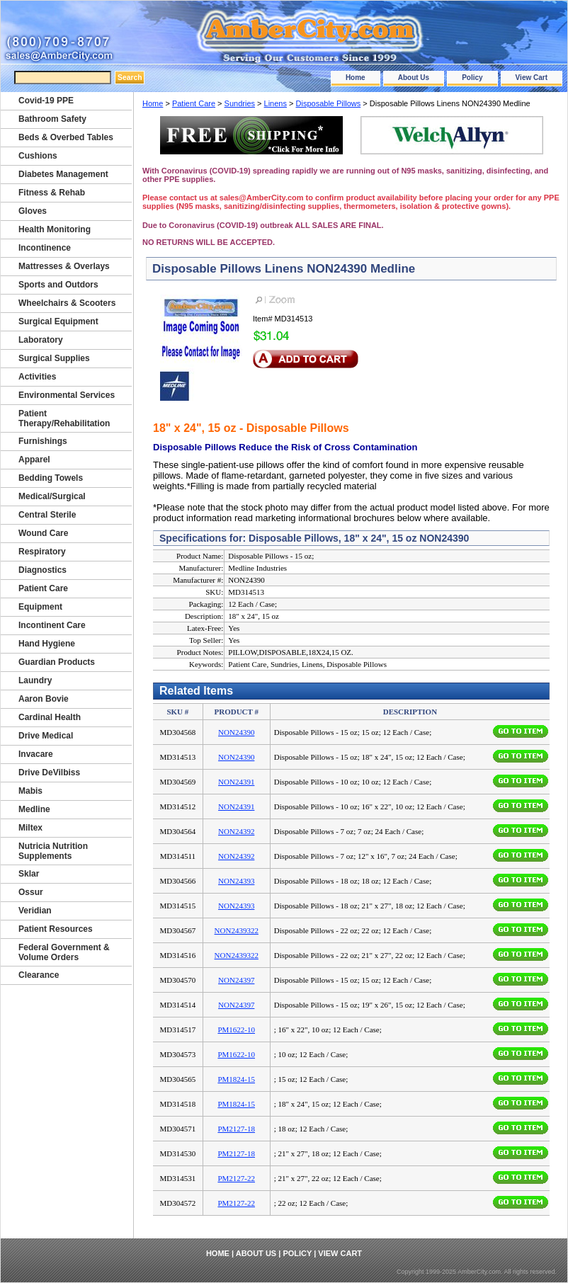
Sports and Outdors (58, 285)
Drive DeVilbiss (49, 772)
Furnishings (42, 441)
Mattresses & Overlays (64, 266)
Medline (34, 809)
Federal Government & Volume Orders (64, 952)
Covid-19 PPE (46, 101)
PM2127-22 (236, 1178)
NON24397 (236, 980)
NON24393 (236, 881)
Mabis (30, 791)
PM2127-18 (236, 1128)
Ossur (30, 892)
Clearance (38, 975)
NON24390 (236, 732)
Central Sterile (47, 515)
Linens (275, 103)
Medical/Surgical (52, 496)
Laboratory (40, 340)
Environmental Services (66, 395)
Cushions (37, 156)
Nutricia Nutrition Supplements (53, 851)
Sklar (28, 874)
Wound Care (43, 533)
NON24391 (236, 781)
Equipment (40, 607)
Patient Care (193, 103)
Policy (472, 77)
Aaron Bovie (43, 699)
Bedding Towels (50, 478)
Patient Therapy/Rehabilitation (64, 418)
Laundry (35, 680)
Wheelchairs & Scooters (66, 303)
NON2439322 (237, 930)
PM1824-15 (236, 1079)
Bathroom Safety (52, 119)
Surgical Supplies (54, 358)
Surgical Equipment (58, 321)
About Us (413, 77)
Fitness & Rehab (51, 193)
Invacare (35, 754)
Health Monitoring (54, 229)
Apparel (34, 459)
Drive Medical (45, 736)
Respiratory (42, 552)
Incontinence (44, 248)
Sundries (240, 103)
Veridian (35, 911)
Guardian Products (56, 662)
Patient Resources (55, 929)
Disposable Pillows (328, 103)
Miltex (30, 828)
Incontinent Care (52, 625)
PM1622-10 (236, 1029)
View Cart (531, 77)
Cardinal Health (49, 717)
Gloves (32, 211)
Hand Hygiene (46, 644)
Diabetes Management (63, 174)
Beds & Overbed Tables (65, 137)
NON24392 (236, 831)
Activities (37, 377)
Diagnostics (42, 570)
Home (355, 77)
